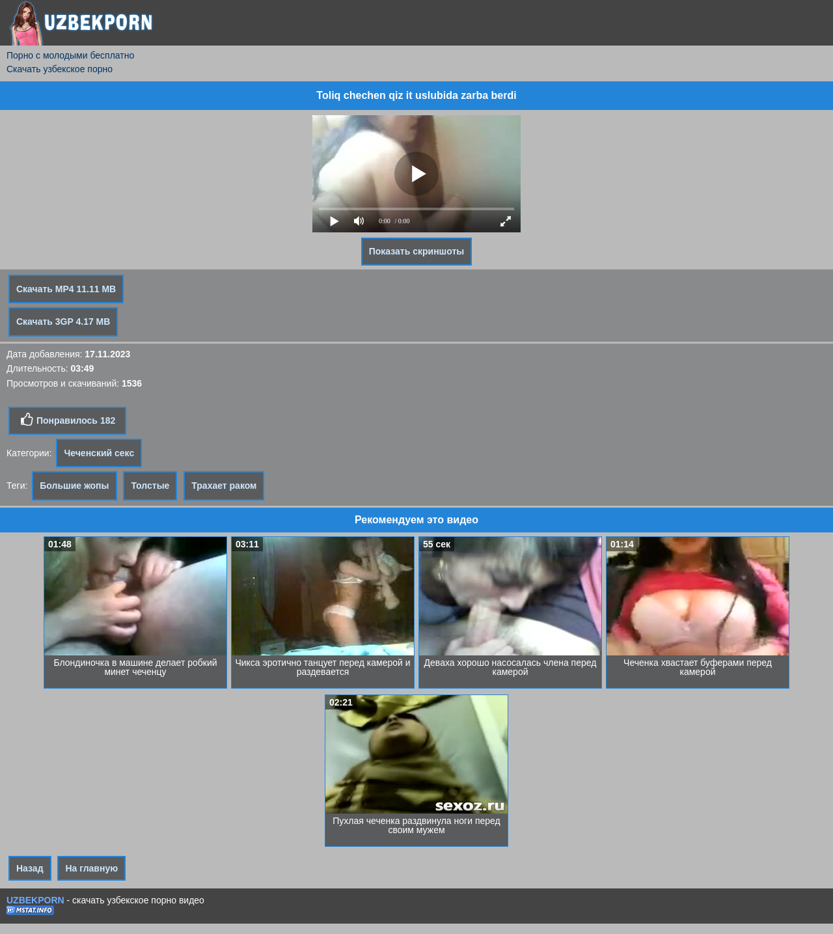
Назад (30, 868)
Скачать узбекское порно (60, 69)
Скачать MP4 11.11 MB (66, 289)
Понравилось (67, 420)
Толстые (150, 485)
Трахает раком (223, 485)
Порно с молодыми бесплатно (70, 55)
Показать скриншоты (417, 251)
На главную (91, 868)
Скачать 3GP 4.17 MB (63, 321)
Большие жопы (74, 485)
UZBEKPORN (35, 900)
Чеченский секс (99, 453)
